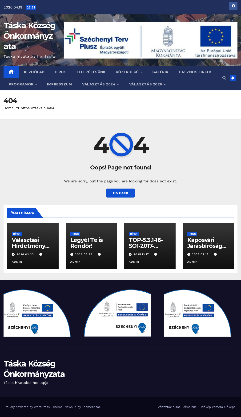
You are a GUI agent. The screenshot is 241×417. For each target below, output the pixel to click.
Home (9, 108)
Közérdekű (128, 72)
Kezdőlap (34, 72)
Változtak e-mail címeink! (177, 407)
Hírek (60, 72)
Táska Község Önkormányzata (30, 36)
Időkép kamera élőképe (218, 407)
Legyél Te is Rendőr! (86, 242)
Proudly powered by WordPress (27, 407)
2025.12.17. (142, 254)
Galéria (160, 72)
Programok (22, 84)
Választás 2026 (146, 84)
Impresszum (59, 84)
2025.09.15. (201, 254)
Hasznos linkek (195, 72)
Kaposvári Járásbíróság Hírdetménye (205, 245)
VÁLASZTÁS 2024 (99, 84)
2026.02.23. (26, 254)
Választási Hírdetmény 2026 (28, 245)
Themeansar (91, 407)
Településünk (90, 72)
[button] (224, 78)
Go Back (120, 193)
